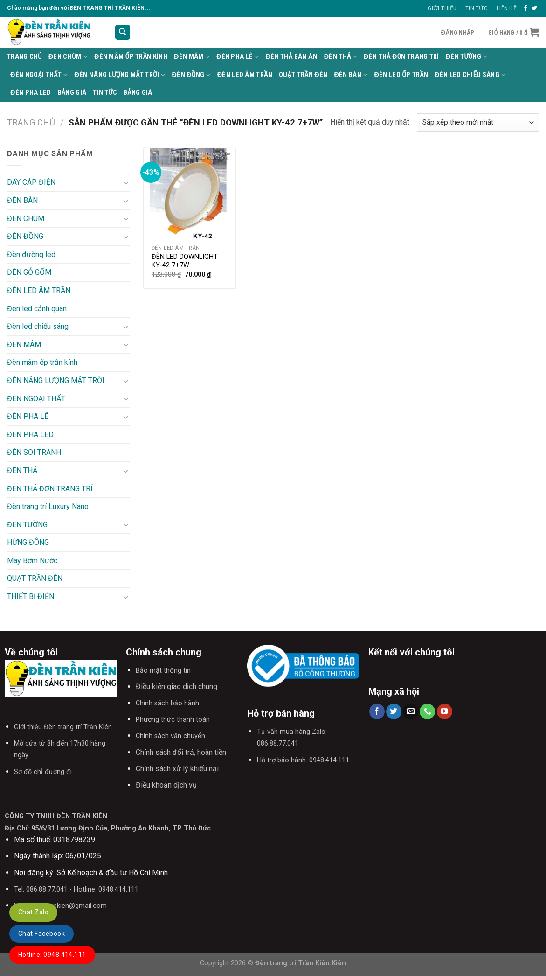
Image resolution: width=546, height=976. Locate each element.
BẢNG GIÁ (72, 93)
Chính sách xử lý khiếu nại (177, 768)
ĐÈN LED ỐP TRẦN (401, 75)
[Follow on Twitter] (534, 8)
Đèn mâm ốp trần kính (130, 57)
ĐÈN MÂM (192, 56)
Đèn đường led (31, 254)
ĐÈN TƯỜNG (467, 56)
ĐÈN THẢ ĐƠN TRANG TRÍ (401, 57)
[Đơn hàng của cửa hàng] (478, 122)
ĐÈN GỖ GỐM (29, 272)
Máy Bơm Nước (32, 560)
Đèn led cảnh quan (37, 308)
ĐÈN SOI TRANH (34, 452)
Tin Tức (476, 8)
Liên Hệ (507, 8)
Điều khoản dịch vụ (166, 785)
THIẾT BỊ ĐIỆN (30, 596)
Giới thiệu (442, 8)
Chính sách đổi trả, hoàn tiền (181, 752)
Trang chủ (31, 122)
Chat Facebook (41, 933)
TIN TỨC (105, 93)
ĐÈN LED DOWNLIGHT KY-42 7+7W (185, 261)
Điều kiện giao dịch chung (176, 686)
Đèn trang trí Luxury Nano (48, 506)
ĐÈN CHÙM (68, 56)
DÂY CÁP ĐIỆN (31, 182)
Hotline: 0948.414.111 (52, 954)
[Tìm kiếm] (123, 32)
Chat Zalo (33, 912)
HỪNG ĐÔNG (28, 542)
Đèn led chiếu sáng (470, 74)
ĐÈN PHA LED (30, 93)
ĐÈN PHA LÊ (237, 56)
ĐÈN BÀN (351, 74)
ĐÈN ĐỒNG (191, 74)
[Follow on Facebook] (525, 8)
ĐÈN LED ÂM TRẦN (244, 75)
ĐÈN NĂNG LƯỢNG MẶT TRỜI (120, 74)
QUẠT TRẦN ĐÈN (303, 75)
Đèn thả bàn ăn (292, 57)
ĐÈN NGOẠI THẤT (39, 74)
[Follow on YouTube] (444, 711)
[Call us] (427, 711)
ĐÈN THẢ (340, 56)
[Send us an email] (410, 711)
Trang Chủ (24, 57)
